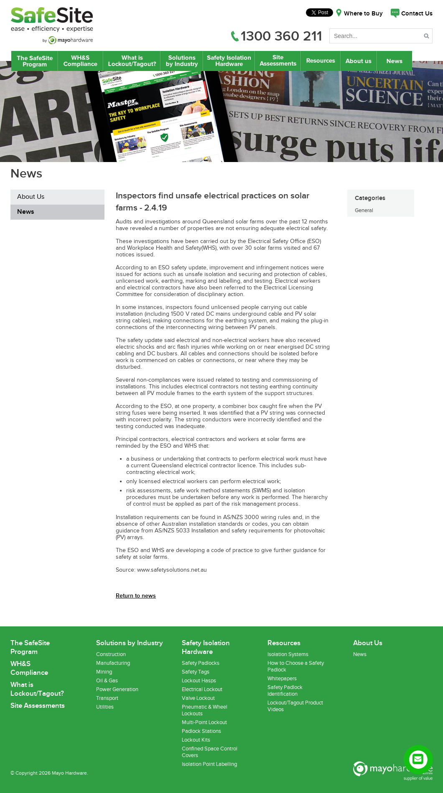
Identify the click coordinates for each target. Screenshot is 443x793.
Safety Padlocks (200, 663)
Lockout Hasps (199, 680)
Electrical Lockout (202, 689)
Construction (111, 654)
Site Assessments (277, 61)
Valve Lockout (198, 698)
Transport (107, 698)
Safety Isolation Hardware (229, 61)
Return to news (136, 595)
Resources (320, 61)
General (364, 210)
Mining (104, 672)
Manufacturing (113, 663)
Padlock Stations (201, 731)
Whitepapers (282, 678)
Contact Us (417, 14)
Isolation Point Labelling (209, 764)
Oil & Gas (107, 680)
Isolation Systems (287, 654)
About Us (359, 61)
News (395, 61)
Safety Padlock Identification (285, 690)
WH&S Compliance (80, 61)
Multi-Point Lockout (204, 722)
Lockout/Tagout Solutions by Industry (181, 61)
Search (427, 37)
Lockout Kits (196, 740)
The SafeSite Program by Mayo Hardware (34, 61)
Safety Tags (195, 672)
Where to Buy (363, 14)
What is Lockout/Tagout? (131, 61)
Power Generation (117, 689)
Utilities (105, 707)
